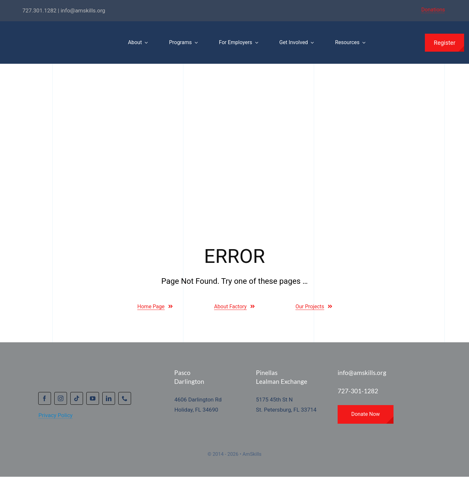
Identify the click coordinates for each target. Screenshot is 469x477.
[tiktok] (76, 398)
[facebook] (44, 398)
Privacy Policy (55, 415)
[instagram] (60, 398)
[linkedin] (108, 398)
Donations (433, 10)
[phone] (124, 398)
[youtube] (92, 398)
